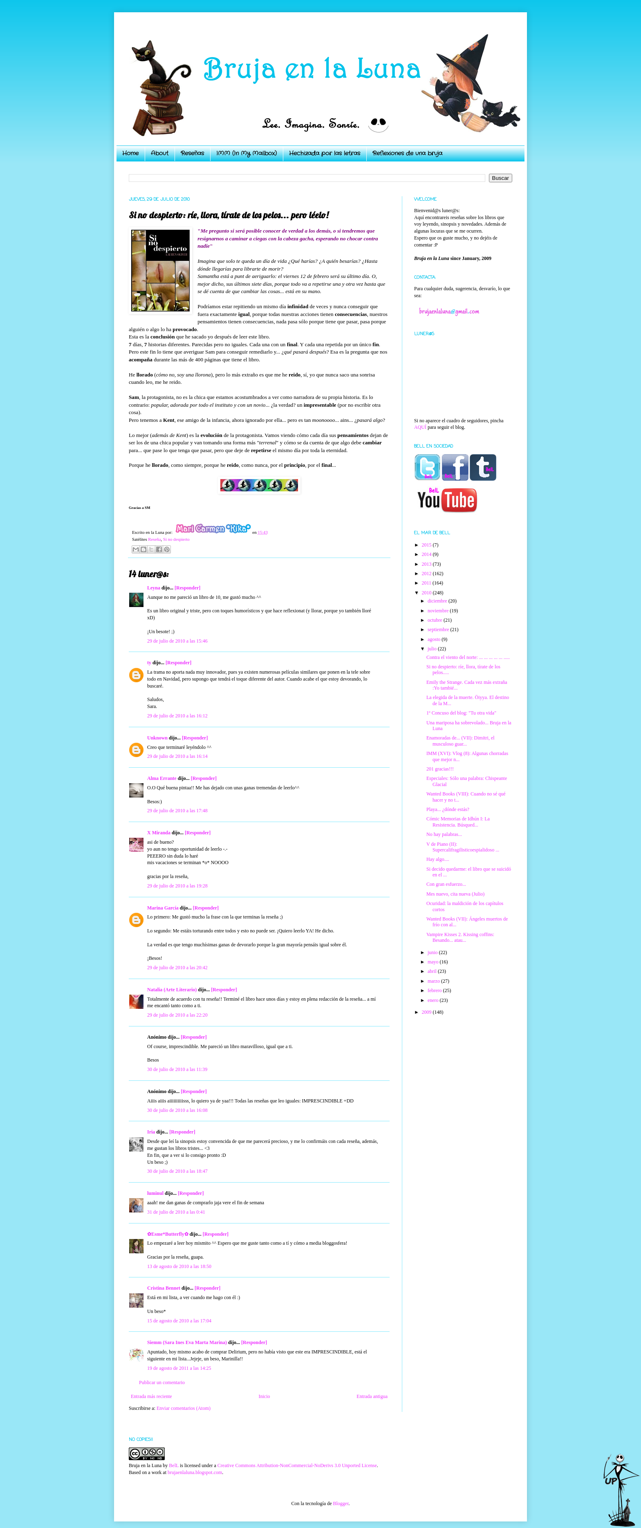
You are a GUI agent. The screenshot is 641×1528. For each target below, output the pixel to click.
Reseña (154, 539)
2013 (427, 564)
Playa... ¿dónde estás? (447, 809)
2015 (427, 545)
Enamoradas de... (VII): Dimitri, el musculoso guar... (460, 740)
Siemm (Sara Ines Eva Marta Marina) (187, 1342)
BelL (174, 1465)
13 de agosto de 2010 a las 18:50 (179, 1266)
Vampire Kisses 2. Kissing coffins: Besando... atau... (460, 937)
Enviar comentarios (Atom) (184, 1408)
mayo (434, 962)
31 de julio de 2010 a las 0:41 (176, 1212)
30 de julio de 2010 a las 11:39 (177, 1069)
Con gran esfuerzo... (446, 884)
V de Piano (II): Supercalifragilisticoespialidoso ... (462, 847)
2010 (427, 593)
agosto (435, 639)
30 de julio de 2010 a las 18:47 (177, 1171)
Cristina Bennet (163, 1288)
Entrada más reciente (151, 1396)
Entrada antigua (372, 1396)
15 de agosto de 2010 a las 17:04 (179, 1321)
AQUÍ (420, 427)
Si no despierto (176, 539)
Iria (151, 1132)
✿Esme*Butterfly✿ (167, 1234)
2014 (427, 554)
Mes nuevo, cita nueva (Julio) (455, 894)
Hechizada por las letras (324, 153)
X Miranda (158, 833)
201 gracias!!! (440, 769)
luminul (155, 1193)
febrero (435, 990)
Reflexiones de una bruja (407, 153)
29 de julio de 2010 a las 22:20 (177, 1015)
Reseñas (192, 153)
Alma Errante (162, 778)
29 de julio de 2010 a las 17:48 (177, 810)
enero (434, 1000)
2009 (427, 1012)
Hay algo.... (437, 859)
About (159, 153)
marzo (434, 981)
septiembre (439, 629)
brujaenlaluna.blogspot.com (195, 1472)
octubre (436, 620)
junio (433, 952)
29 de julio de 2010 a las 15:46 (177, 641)
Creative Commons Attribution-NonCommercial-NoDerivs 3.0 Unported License (297, 1465)
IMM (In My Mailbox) (246, 153)
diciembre (438, 601)
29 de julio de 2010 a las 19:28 (177, 886)
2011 (427, 583)
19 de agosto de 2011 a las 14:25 (179, 1368)
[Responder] (187, 588)
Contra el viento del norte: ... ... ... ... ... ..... (468, 657)
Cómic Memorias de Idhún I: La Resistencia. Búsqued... (458, 821)
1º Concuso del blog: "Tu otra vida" (461, 713)
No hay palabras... (444, 834)
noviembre (439, 611)
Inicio (264, 1396)
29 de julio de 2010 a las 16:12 (177, 716)
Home (130, 153)
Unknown (157, 738)
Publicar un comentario (162, 1382)
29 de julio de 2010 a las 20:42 (177, 967)
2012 (427, 573)
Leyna (153, 588)
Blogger (340, 1503)
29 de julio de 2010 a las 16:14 (177, 756)
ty (149, 662)
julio (433, 649)
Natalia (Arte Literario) (172, 990)
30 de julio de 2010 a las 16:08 (177, 1110)
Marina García (163, 908)
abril (433, 971)
